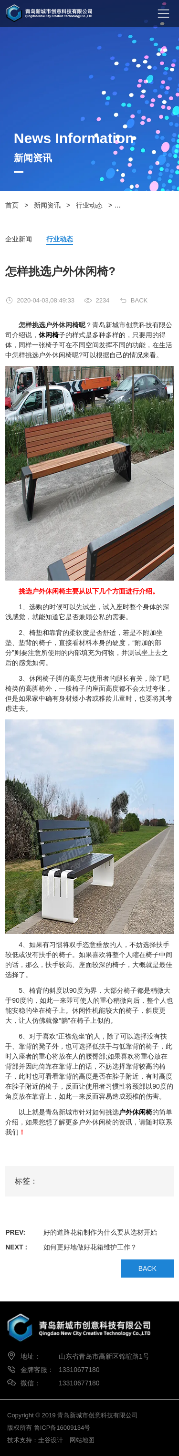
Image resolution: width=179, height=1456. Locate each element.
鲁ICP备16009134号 (62, 1427)
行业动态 (89, 205)
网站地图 (82, 1440)
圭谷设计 (50, 1440)
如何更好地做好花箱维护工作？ (90, 1247)
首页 (12, 205)
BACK (139, 300)
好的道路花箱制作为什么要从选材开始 (100, 1232)
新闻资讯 (47, 205)
